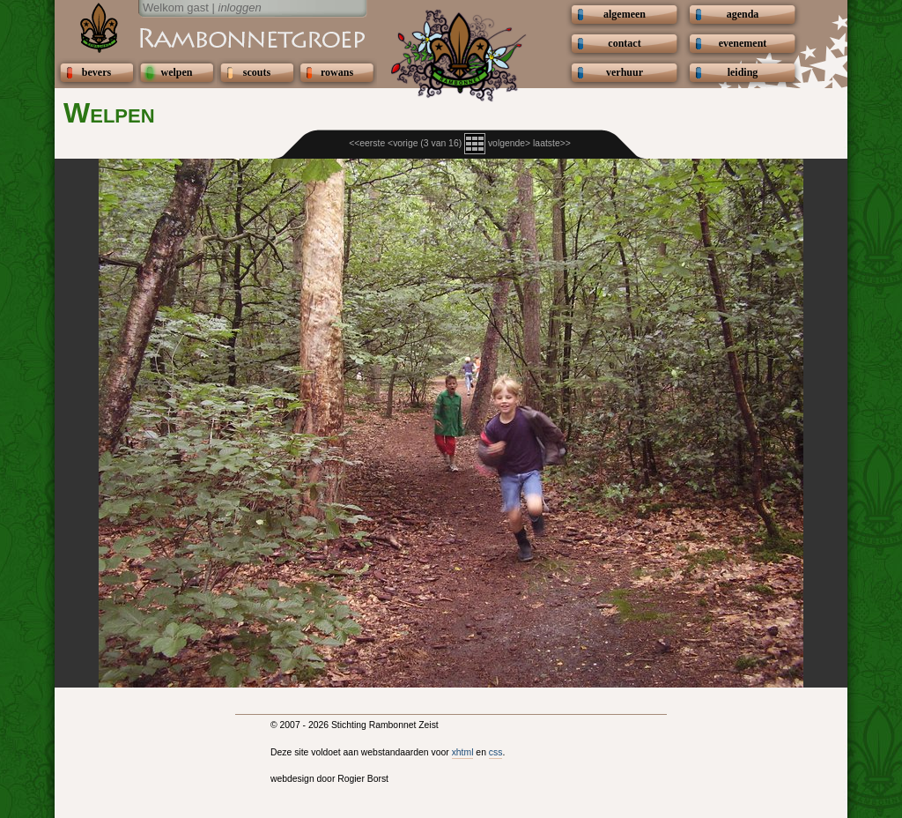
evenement (743, 43)
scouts (256, 72)
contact (624, 43)
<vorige (403, 143)
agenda (743, 14)
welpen (177, 72)
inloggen (240, 7)
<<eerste (367, 143)
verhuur (624, 72)
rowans (337, 72)
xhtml (463, 752)
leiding (743, 72)
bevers (96, 72)
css (496, 752)
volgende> (509, 143)
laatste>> (552, 143)
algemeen (624, 14)
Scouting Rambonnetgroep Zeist (209, 37)
